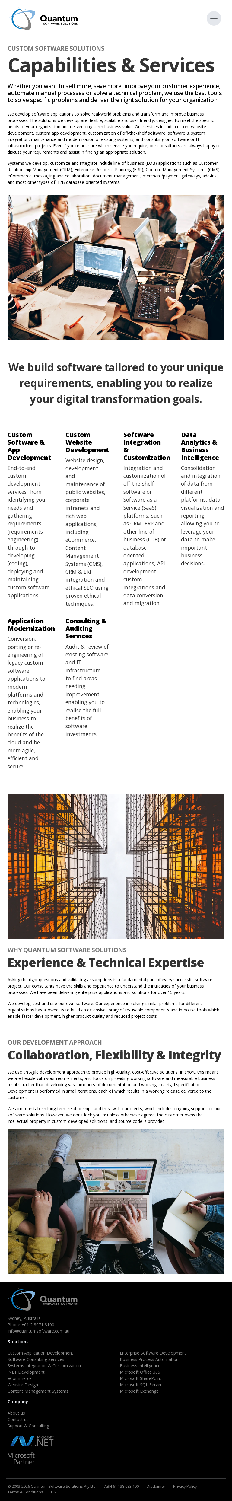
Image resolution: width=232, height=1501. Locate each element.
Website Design (23, 1385)
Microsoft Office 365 (140, 1372)
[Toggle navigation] (214, 18)
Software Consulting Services (36, 1359)
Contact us (18, 1419)
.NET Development (26, 1372)
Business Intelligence (140, 1365)
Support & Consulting (28, 1426)
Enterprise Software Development (153, 1353)
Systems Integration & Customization (44, 1365)
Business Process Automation (149, 1359)
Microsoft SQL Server (141, 1385)
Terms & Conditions (25, 1492)
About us (16, 1413)
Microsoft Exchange (139, 1391)
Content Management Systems (38, 1391)
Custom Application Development (40, 1353)
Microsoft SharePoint (140, 1378)
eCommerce (20, 1378)
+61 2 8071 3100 (37, 1324)
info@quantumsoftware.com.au (38, 1331)
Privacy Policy (185, 1486)
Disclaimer (156, 1486)
